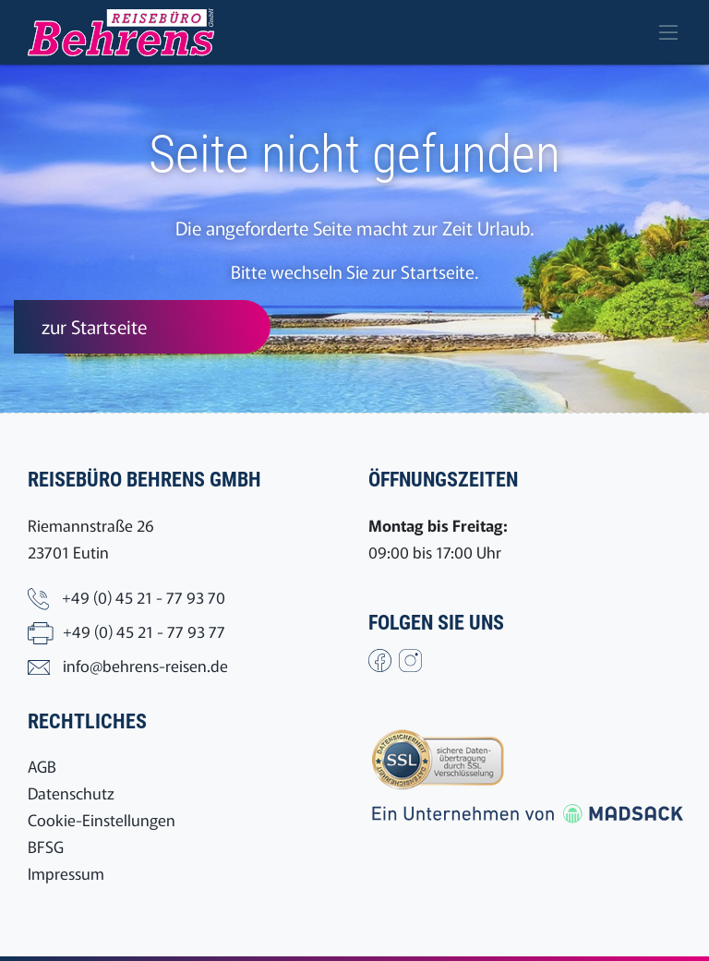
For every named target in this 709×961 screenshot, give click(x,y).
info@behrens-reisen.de (145, 665)
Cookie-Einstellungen (101, 819)
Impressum (66, 872)
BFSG (46, 846)
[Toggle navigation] (668, 32)
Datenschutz (71, 792)
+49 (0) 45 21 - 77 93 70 (143, 596)
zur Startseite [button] (94, 326)
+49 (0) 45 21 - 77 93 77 (144, 631)
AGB (42, 765)
